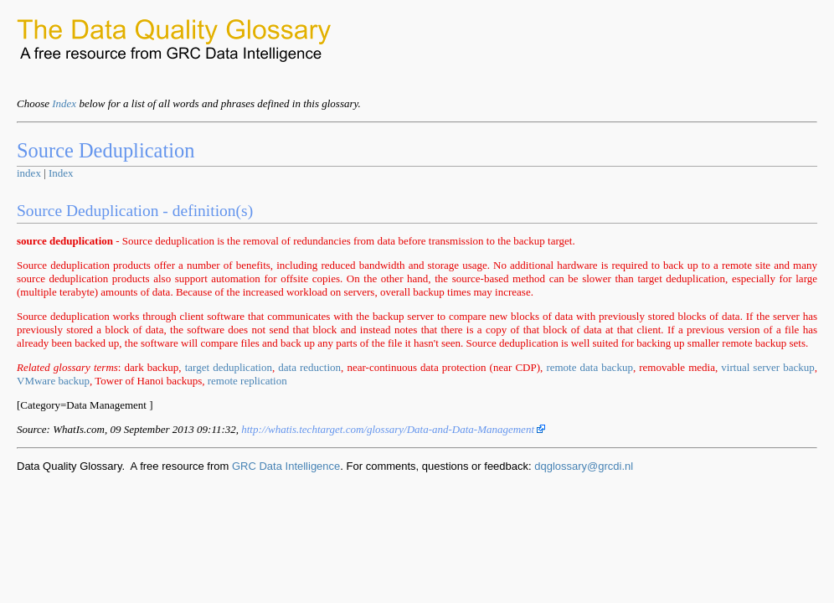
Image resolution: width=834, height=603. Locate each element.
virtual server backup (767, 367)
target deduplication (228, 367)
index (29, 173)
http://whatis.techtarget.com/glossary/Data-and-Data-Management (393, 429)
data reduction (309, 367)
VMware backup (53, 380)
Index (64, 103)
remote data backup (589, 367)
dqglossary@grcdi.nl (583, 466)
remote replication (247, 380)
